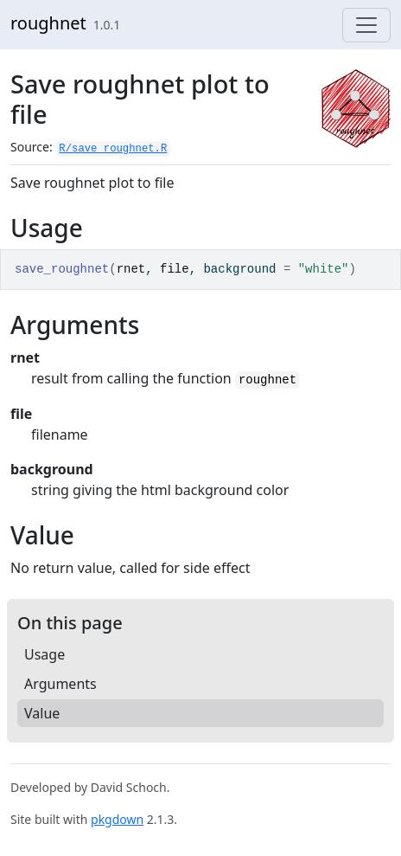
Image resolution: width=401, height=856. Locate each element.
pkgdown (117, 819)
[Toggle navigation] (366, 25)
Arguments (60, 683)
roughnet (48, 23)
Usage (44, 654)
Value (42, 713)
